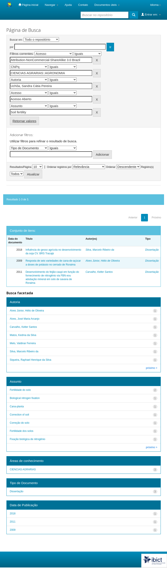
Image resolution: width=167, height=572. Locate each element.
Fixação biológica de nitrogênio (27, 439)
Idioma (155, 4)
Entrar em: (151, 14)
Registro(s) (147, 167)
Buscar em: (16, 39)
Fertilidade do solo (20, 389)
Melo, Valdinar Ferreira (23, 343)
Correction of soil (19, 414)
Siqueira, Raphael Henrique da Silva (30, 359)
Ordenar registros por (59, 167)
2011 (13, 521)
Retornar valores (24, 121)
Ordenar (110, 167)
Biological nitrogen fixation (25, 398)
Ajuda (68, 4)
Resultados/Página (21, 167)
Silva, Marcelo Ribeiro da (100, 249)
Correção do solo (19, 422)
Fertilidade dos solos (21, 430)
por (12, 47)
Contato (83, 4)
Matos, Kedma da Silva (23, 335)
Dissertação (152, 249)
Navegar (51, 4)
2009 (13, 529)
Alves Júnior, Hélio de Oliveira (103, 260)
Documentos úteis (107, 4)
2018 (13, 513)
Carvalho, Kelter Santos (99, 271)
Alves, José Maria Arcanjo (24, 318)
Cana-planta (17, 406)
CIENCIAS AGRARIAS (23, 469)
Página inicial (28, 4)
